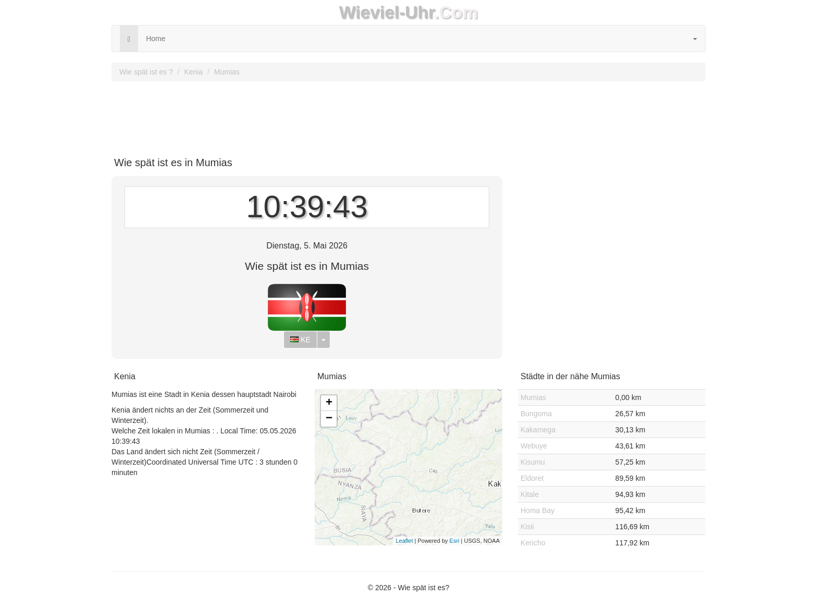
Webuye (534, 446)
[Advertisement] (408, 115)
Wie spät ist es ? (146, 72)
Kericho (533, 543)
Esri (455, 541)
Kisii (527, 526)
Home (155, 38)
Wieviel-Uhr (387, 12)
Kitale (530, 494)
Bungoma (536, 413)
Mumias (227, 72)
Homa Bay (537, 510)
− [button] (329, 419)
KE (300, 339)
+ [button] (329, 403)
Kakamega (538, 430)
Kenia (193, 72)
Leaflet (404, 541)
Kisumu (533, 462)
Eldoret (532, 478)
